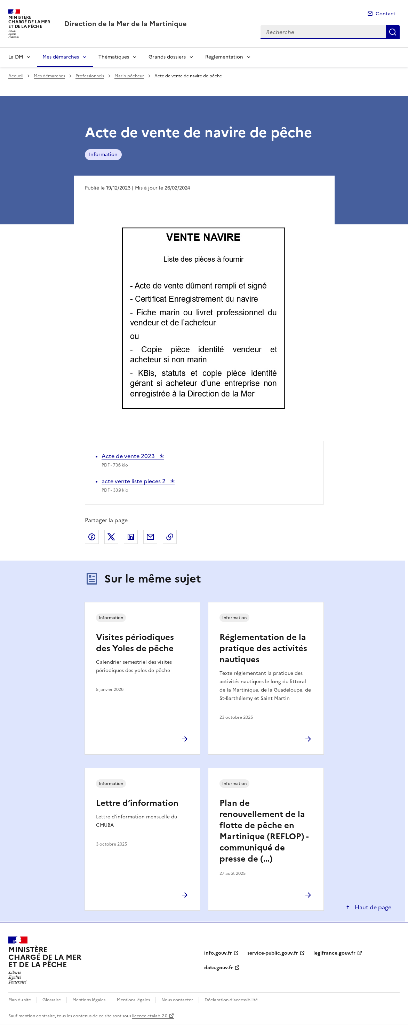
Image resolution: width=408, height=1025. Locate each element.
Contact (385, 13)
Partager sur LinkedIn (131, 537)
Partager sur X (111, 537)
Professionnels (89, 76)
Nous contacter (177, 1000)
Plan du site (19, 1000)
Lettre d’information (137, 803)
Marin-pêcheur (129, 76)
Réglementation (224, 57)
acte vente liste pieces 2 (134, 481)
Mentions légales (88, 1000)
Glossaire (51, 1000)
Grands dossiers (167, 57)
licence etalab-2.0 (149, 1016)
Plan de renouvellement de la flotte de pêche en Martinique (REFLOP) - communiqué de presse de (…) (263, 831)
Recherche (393, 32)
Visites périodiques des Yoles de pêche (135, 643)
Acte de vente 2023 (129, 456)
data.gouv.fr (218, 967)
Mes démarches (60, 57)
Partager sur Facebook (92, 537)
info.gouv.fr (218, 953)
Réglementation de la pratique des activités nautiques (263, 648)
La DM (15, 57)
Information (103, 154)
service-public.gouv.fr (272, 953)
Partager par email (150, 537)
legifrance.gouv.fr (334, 953)
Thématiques (113, 57)
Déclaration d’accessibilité (231, 1000)
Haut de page (372, 907)
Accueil (15, 76)
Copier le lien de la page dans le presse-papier (170, 537)
